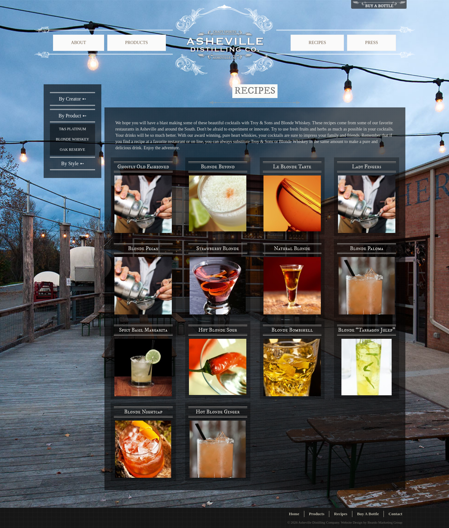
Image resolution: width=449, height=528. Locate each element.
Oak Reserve (72, 149)
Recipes (317, 42)
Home (294, 513)
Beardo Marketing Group (385, 522)
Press (371, 42)
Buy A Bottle (368, 513)
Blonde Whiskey (72, 139)
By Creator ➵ (72, 98)
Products (136, 42)
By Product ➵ (72, 115)
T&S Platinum (72, 129)
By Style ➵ (72, 163)
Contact (395, 513)
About (78, 42)
